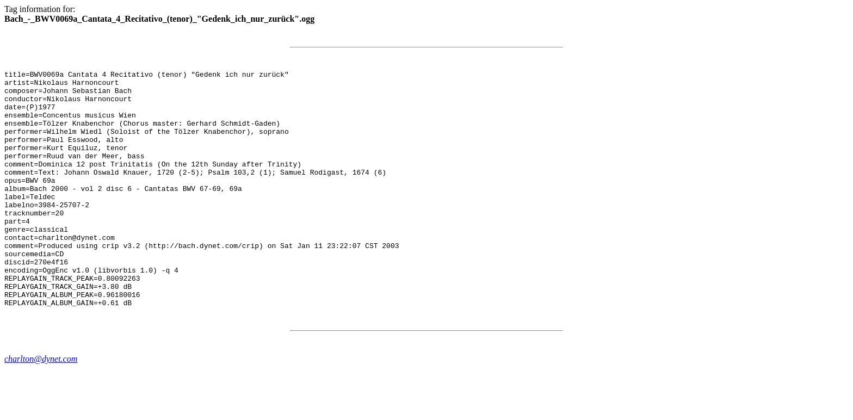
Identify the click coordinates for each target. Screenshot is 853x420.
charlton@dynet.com (40, 406)
